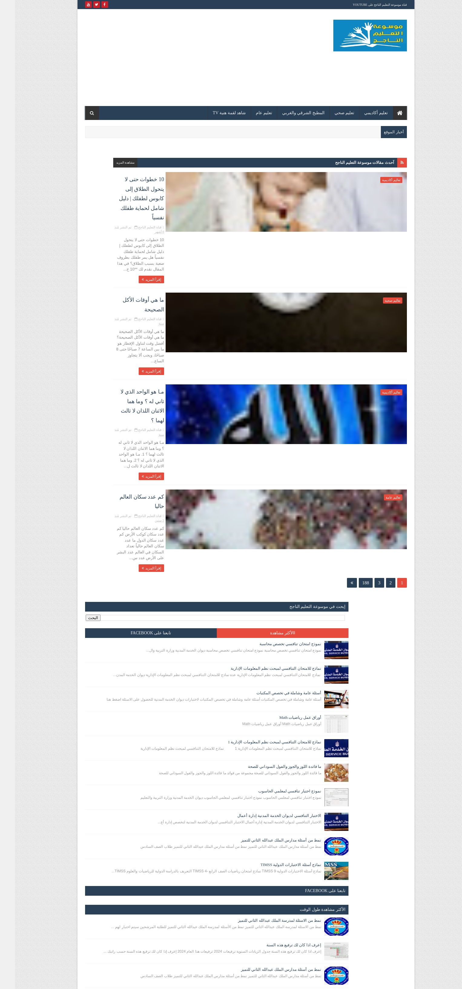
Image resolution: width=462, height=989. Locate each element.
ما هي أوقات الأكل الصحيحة (269, 244)
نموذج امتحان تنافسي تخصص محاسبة (108, 193)
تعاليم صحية (378, 247)
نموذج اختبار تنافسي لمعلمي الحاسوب (107, 375)
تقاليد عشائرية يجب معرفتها (117, 692)
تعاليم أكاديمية (376, 180)
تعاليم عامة (378, 381)
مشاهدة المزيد (189, 162)
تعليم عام (249, 113)
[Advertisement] (180, 57)
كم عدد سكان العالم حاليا (271, 378)
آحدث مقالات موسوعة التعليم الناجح (349, 162)
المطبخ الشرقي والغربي (288, 113)
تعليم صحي (330, 113)
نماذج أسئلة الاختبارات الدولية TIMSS (109, 467)
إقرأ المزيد (284, 226)
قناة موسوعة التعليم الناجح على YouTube (365, 4)
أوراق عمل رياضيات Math (118, 284)
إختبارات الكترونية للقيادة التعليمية (112, 816)
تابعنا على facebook (94, 183)
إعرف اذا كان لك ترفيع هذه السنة (112, 562)
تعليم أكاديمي (361, 113)
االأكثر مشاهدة (142, 183)
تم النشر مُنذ (248, 196)
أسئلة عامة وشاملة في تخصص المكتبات (106, 253)
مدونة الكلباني (371, 980)
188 (351, 441)
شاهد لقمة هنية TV (214, 113)
